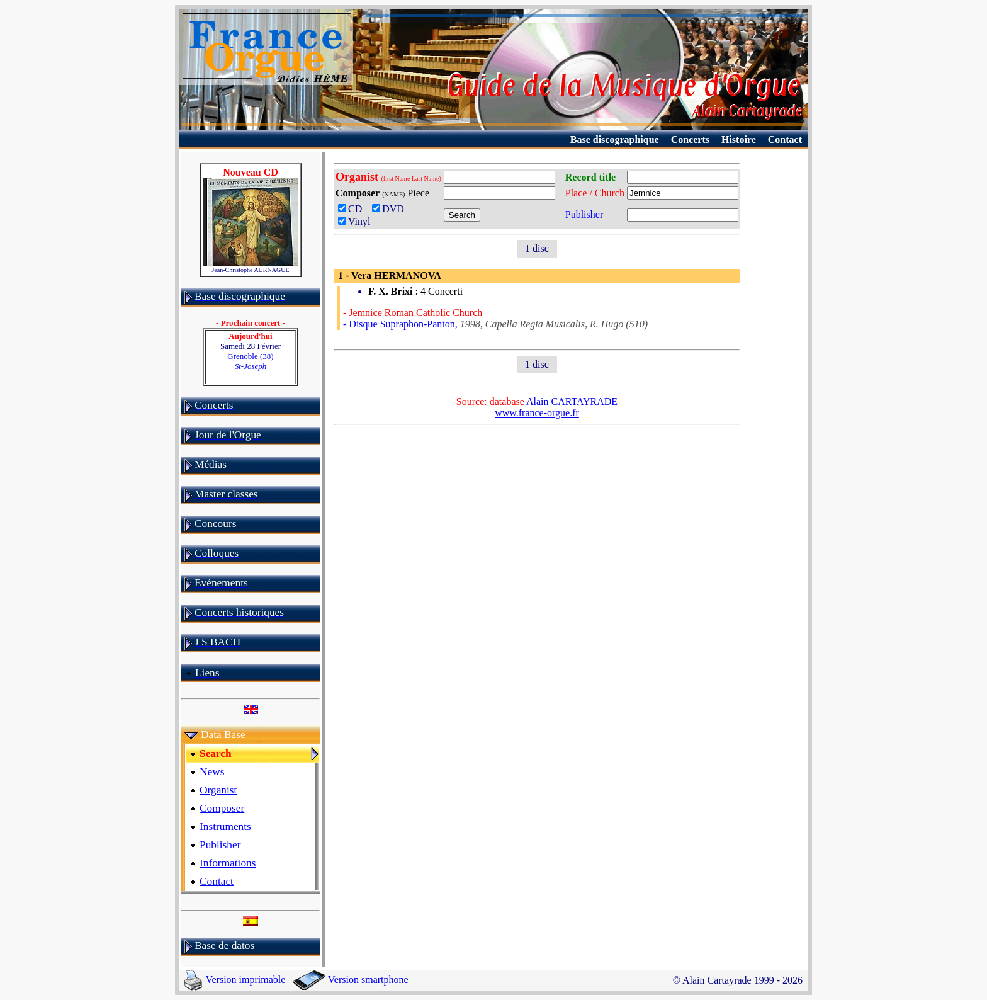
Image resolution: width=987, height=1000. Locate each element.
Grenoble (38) (250, 361)
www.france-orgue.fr (537, 412)
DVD (390, 208)
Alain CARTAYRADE (572, 401)
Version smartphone (350, 979)
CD (352, 208)
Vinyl (354, 221)
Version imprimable (234, 979)
